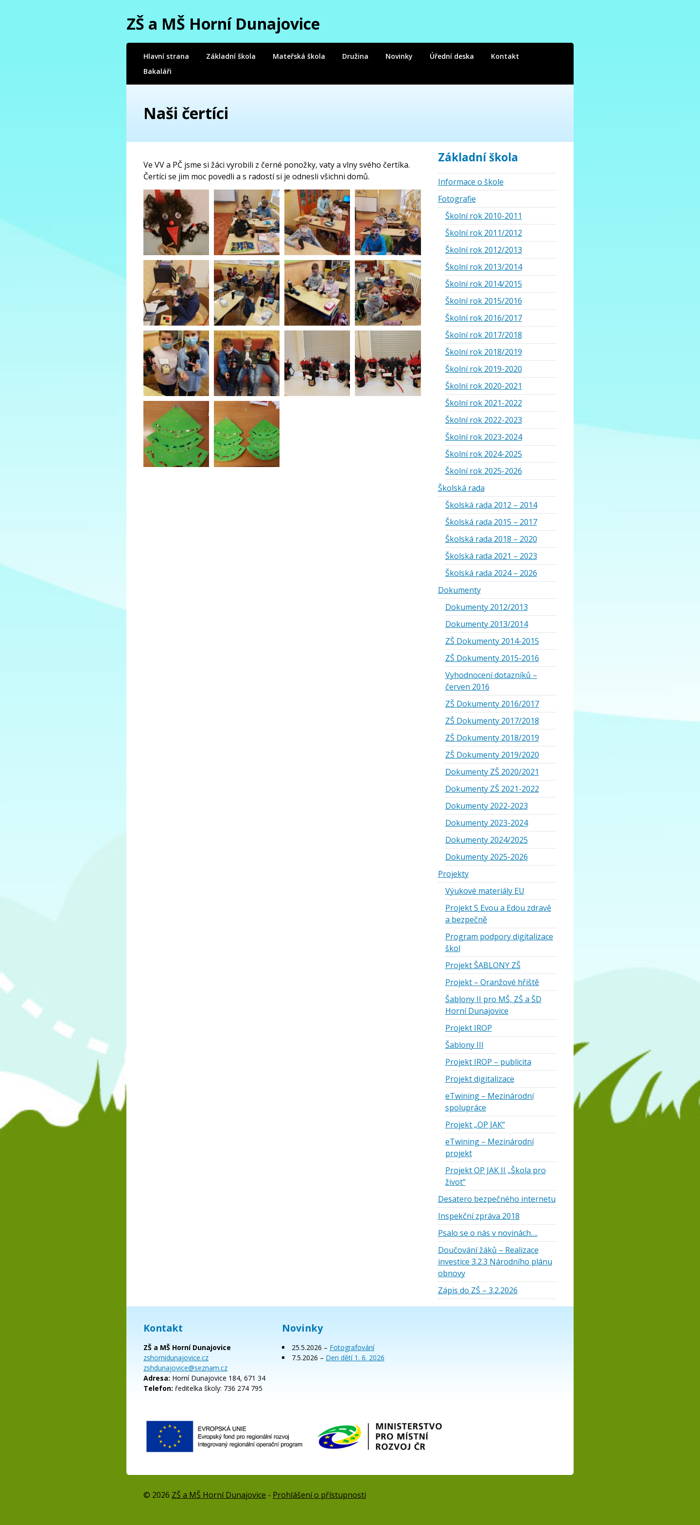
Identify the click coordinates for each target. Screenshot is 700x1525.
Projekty (453, 873)
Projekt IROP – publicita (488, 1062)
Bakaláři (157, 71)
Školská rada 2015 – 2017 (491, 522)
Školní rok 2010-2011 (483, 215)
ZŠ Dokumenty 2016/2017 (492, 703)
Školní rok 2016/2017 (483, 317)
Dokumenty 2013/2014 (486, 624)
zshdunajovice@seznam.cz (185, 1367)
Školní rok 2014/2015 (483, 283)
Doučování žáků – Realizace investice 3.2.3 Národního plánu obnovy (495, 1262)
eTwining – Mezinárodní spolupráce (489, 1102)
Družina (355, 56)
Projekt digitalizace (479, 1079)
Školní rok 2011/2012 (483, 232)
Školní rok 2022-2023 (483, 420)
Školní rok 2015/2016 (483, 300)
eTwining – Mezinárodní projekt (489, 1147)
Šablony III (464, 1045)
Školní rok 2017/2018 (483, 334)
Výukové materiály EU (485, 890)
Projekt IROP (468, 1027)
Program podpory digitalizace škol (499, 942)
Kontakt (505, 56)
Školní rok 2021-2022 (483, 403)
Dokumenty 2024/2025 (486, 839)
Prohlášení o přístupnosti (319, 1495)
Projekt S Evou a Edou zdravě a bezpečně (498, 913)
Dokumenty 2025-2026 (486, 856)
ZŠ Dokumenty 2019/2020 (492, 754)
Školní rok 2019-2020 (483, 369)
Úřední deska (452, 56)
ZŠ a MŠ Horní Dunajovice (223, 23)
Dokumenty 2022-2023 (486, 805)
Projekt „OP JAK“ (475, 1124)
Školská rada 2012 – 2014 (491, 505)
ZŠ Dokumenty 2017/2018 (492, 720)
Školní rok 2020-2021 (483, 386)
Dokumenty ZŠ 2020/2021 (492, 771)
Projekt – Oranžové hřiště (492, 982)
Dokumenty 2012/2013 (486, 607)
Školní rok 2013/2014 (483, 266)
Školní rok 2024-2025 (483, 454)
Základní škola (231, 56)
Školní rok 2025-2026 (483, 471)
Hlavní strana (166, 56)
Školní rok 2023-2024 (483, 437)
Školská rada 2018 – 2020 (491, 539)
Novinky (399, 56)
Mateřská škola (299, 56)
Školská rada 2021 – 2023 (491, 556)
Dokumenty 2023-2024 (486, 822)
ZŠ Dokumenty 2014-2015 (492, 641)
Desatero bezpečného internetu (497, 1199)
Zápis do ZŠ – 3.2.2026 (478, 1290)
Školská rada (461, 488)
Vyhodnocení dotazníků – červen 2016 (491, 681)
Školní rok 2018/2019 (483, 352)
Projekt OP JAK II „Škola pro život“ (495, 1176)
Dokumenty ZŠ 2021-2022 (492, 788)
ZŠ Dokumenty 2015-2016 (492, 658)
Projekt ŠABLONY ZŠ (483, 965)
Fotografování (352, 1347)
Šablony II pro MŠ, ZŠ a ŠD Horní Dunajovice (493, 1005)
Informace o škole (471, 181)
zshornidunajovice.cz (176, 1357)
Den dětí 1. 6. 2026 (355, 1357)
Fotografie (457, 198)
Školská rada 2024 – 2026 (491, 573)
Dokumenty (459, 590)
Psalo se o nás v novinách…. (488, 1233)
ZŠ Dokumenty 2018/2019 (492, 737)
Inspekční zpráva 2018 (479, 1216)
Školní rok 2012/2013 (483, 249)
